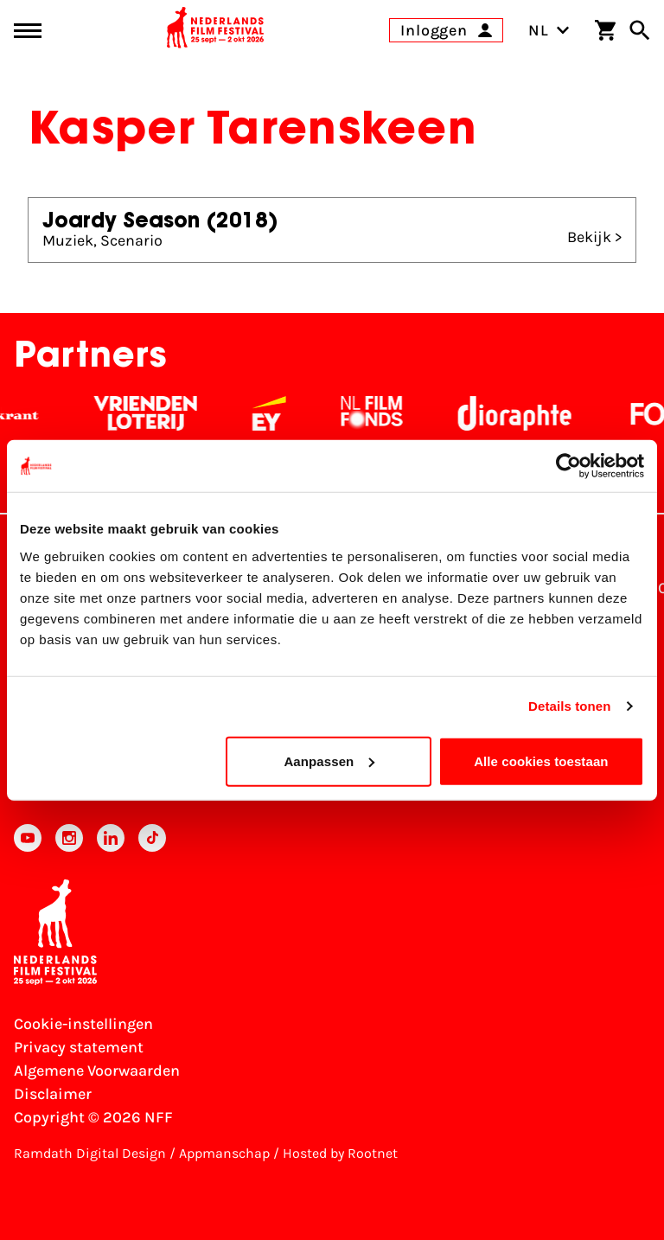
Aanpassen (329, 760)
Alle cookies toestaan (541, 760)
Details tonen (569, 706)
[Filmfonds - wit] (380, 413)
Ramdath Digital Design (90, 1153)
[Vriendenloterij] (153, 413)
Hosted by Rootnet (340, 1153)
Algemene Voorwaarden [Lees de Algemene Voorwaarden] (97, 1070)
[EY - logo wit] (277, 413)
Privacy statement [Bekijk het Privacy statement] (79, 1047)
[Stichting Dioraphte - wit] (522, 413)
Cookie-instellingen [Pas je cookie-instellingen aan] (83, 1023)
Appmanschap (224, 1153)
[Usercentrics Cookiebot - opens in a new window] (568, 466)
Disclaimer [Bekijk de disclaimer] (53, 1093)
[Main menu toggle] (28, 30)
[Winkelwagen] (605, 30)
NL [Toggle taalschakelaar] (549, 30)
